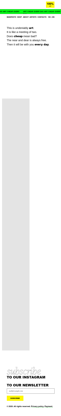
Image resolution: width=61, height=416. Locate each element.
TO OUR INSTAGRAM (26, 377)
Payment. (49, 406)
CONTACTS (41, 17)
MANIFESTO (11, 17)
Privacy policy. (37, 406)
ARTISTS (33, 17)
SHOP (19, 17)
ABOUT (26, 17)
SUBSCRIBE (15, 398)
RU (49, 17)
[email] (30, 391)
